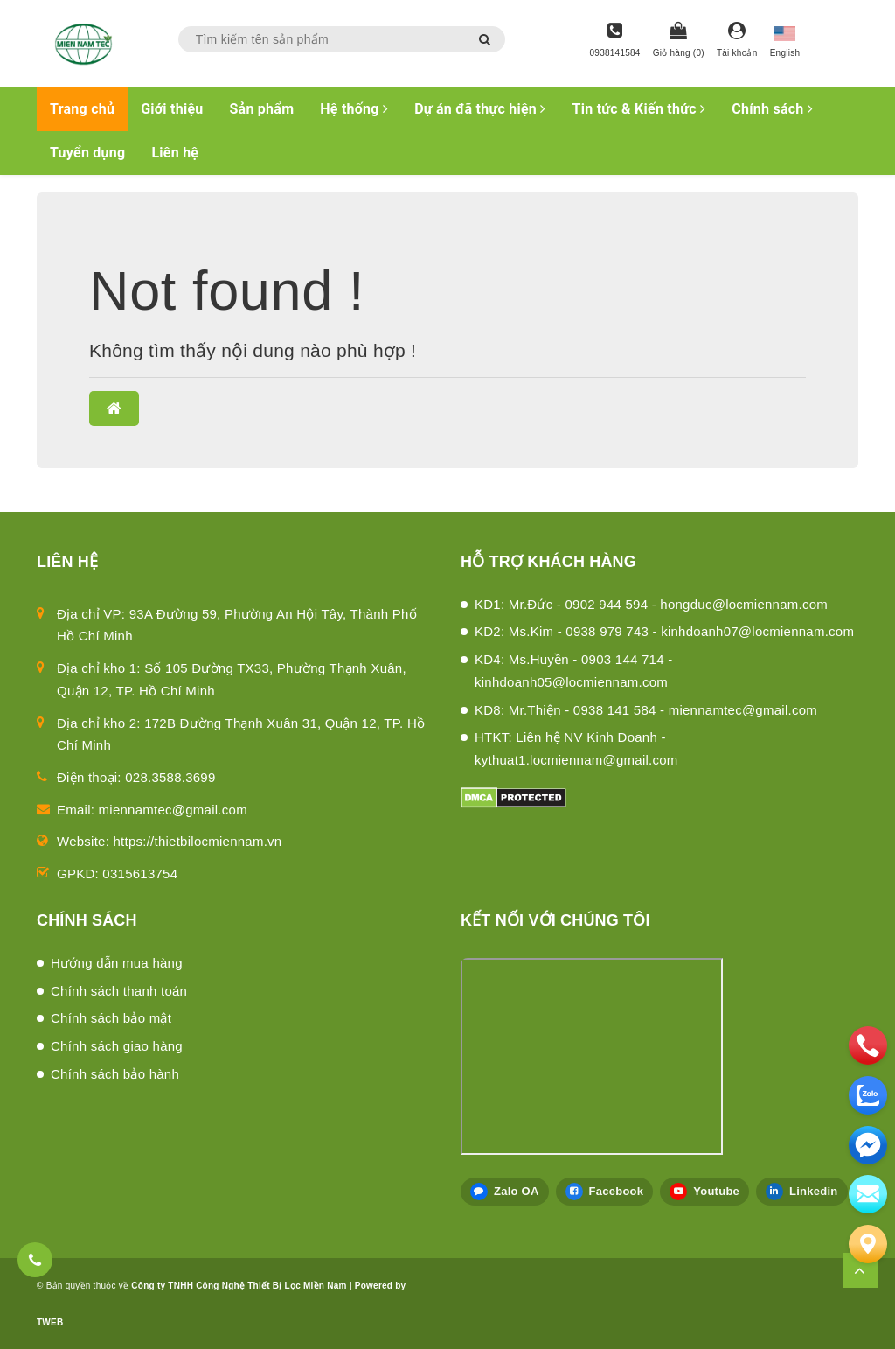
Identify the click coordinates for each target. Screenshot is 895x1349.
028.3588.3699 (170, 777)
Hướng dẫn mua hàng (117, 962)
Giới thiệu (172, 109)
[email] (868, 1145)
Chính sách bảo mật (111, 1017)
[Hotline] (615, 41)
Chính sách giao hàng (117, 1045)
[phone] (868, 1045)
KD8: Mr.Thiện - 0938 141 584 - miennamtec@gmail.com (646, 709)
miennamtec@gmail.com (173, 809)
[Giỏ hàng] (678, 41)
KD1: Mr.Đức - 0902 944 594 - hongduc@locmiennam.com (651, 604)
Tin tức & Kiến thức (639, 109)
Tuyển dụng (87, 152)
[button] (114, 408)
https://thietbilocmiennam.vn (198, 841)
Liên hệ (174, 152)
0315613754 (139, 873)
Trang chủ (82, 109)
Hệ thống (354, 109)
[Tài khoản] (737, 41)
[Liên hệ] (868, 1244)
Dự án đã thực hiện (479, 109)
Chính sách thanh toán (119, 990)
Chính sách (772, 109)
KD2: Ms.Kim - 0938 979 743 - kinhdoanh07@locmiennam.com (664, 631)
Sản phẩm (262, 109)
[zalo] (868, 1095)
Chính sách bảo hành (115, 1073)
